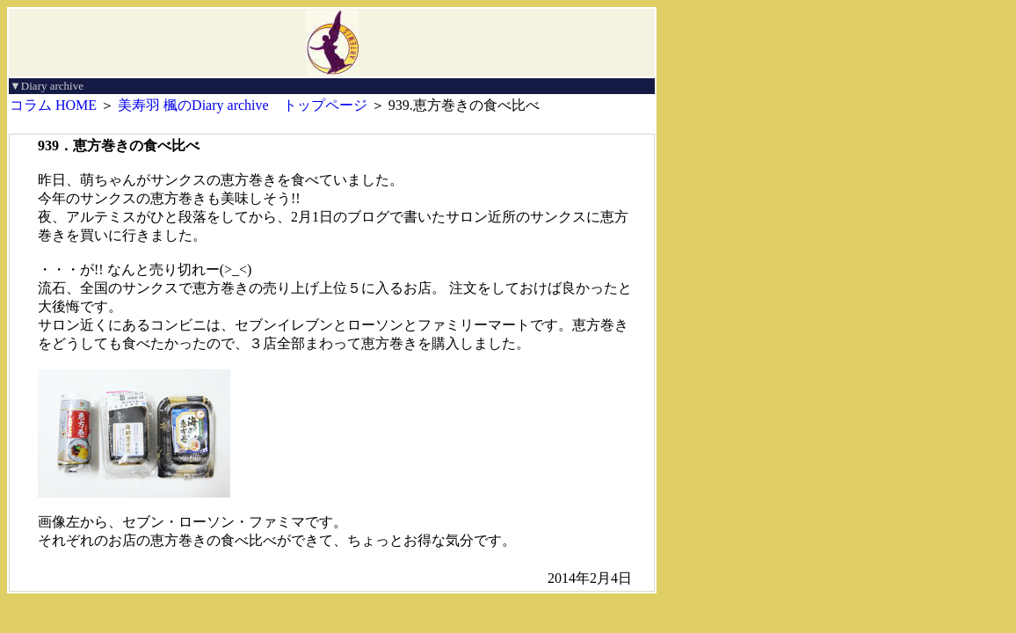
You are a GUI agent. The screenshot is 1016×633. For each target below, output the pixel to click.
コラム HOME (53, 105)
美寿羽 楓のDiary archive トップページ (242, 105)
